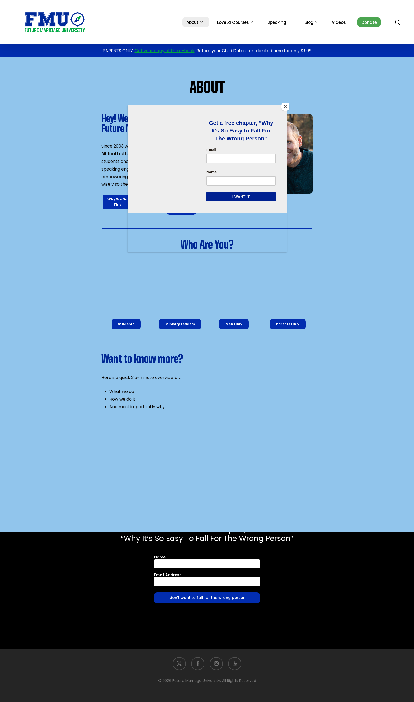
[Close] (285, 107)
